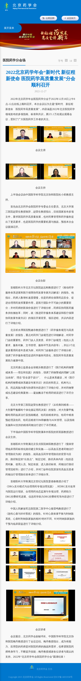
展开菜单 (9, 28)
